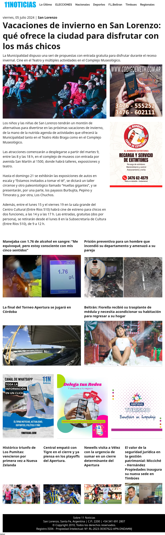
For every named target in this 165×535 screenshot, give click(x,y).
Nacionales (82, 4)
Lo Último (45, 4)
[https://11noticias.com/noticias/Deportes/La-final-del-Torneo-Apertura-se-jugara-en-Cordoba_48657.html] (42, 335)
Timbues (131, 4)
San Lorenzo (47, 17)
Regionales (147, 4)
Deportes (99, 4)
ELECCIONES (63, 4)
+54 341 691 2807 (114, 521)
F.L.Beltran (115, 4)
